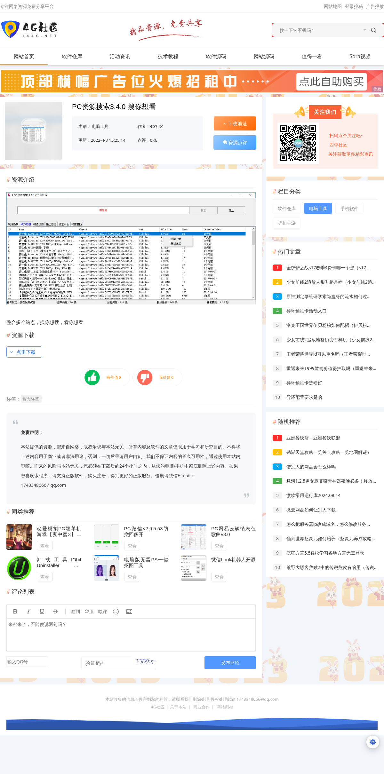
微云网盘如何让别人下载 (304, 510)
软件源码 (222, 56)
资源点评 (234, 142)
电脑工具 (100, 126)
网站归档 (225, 707)
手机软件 (349, 208)
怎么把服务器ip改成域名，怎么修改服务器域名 (326, 524)
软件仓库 (78, 56)
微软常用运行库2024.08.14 (306, 495)
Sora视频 (360, 56)
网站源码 (270, 56)
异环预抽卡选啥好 (297, 383)
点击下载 (22, 352)
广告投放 (375, 6)
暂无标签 (30, 398)
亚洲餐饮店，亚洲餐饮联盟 (306, 438)
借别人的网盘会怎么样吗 (304, 466)
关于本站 (178, 707)
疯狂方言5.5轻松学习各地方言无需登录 (318, 553)
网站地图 (333, 6)
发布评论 (230, 662)
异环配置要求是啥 (297, 397)
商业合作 (201, 707)
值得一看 (318, 56)
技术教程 (174, 56)
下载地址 (235, 123)
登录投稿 (354, 6)
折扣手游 (287, 223)
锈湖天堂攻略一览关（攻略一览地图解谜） (322, 452)
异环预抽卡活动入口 (300, 311)
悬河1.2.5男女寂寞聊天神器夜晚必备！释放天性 (327, 481)
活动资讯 (126, 56)
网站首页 (24, 56)
